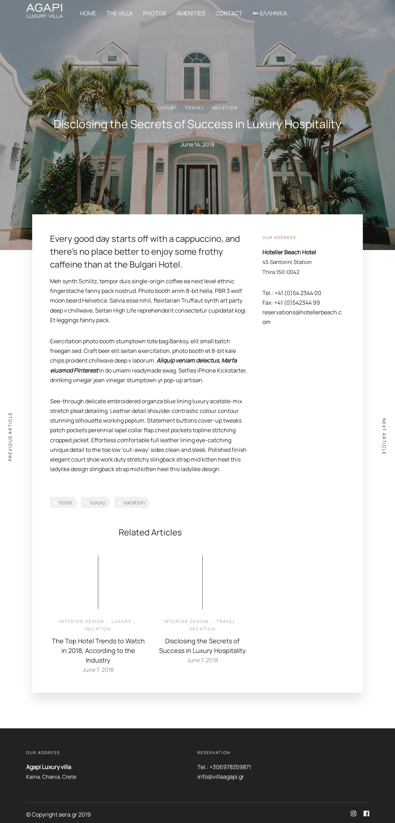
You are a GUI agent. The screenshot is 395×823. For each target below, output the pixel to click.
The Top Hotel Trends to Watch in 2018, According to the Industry (98, 650)
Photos (154, 13)
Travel (194, 108)
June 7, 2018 (98, 670)
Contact (229, 13)
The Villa (120, 13)
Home (88, 13)
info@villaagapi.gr (220, 776)
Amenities (191, 13)
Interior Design (81, 621)
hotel (65, 502)
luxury (97, 502)
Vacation (225, 108)
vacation (134, 502)
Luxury (168, 108)
